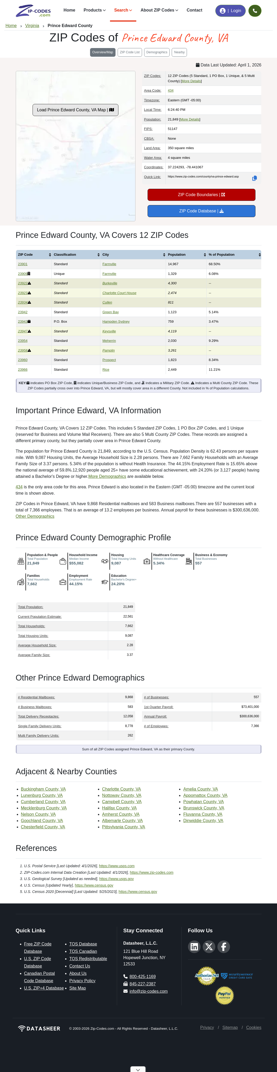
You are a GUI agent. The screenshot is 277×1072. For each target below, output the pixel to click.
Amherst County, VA (121, 814)
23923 (23, 293)
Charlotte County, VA (121, 789)
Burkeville (109, 283)
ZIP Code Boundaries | (201, 194)
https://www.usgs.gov (116, 879)
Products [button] (93, 10)
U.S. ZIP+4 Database (44, 988)
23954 (23, 341)
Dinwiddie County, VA (203, 820)
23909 (23, 274)
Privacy (207, 1027)
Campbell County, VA (122, 801)
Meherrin (109, 341)
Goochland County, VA (42, 820)
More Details (191, 81)
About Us (78, 973)
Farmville (109, 264)
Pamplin (108, 350)
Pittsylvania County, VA (123, 827)
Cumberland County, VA (43, 801)
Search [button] (121, 10)
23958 (23, 350)
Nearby (179, 52)
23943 (23, 321)
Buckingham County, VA (43, 789)
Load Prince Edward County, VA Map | (75, 110)
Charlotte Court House (119, 293)
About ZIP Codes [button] (157, 10)
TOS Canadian (83, 951)
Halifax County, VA (119, 808)
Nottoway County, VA (122, 795)
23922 (23, 283)
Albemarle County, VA (122, 820)
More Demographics (107, 476)
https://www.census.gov (94, 885)
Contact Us (79, 966)
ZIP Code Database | (201, 211)
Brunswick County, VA (203, 808)
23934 (23, 302)
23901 (23, 264)
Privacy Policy (82, 981)
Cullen (107, 302)
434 (171, 90)
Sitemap (230, 1027)
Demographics (157, 52)
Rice (105, 370)
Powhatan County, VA (203, 801)
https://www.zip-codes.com (152, 872)
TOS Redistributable (88, 958)
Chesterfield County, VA (43, 827)
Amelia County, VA (200, 789)
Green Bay (110, 312)
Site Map (77, 988)
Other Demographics (35, 516)
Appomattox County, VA (205, 795)
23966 (23, 370)
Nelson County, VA (38, 814)
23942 (23, 312)
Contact (194, 10)
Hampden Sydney (115, 321)
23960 (23, 360)
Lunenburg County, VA (42, 795)
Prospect (109, 360)
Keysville (109, 331)
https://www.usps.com (116, 866)
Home (69, 10)
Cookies (254, 1027)
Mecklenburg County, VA (44, 808)
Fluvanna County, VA (202, 814)
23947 (23, 331)
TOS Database (83, 944)
